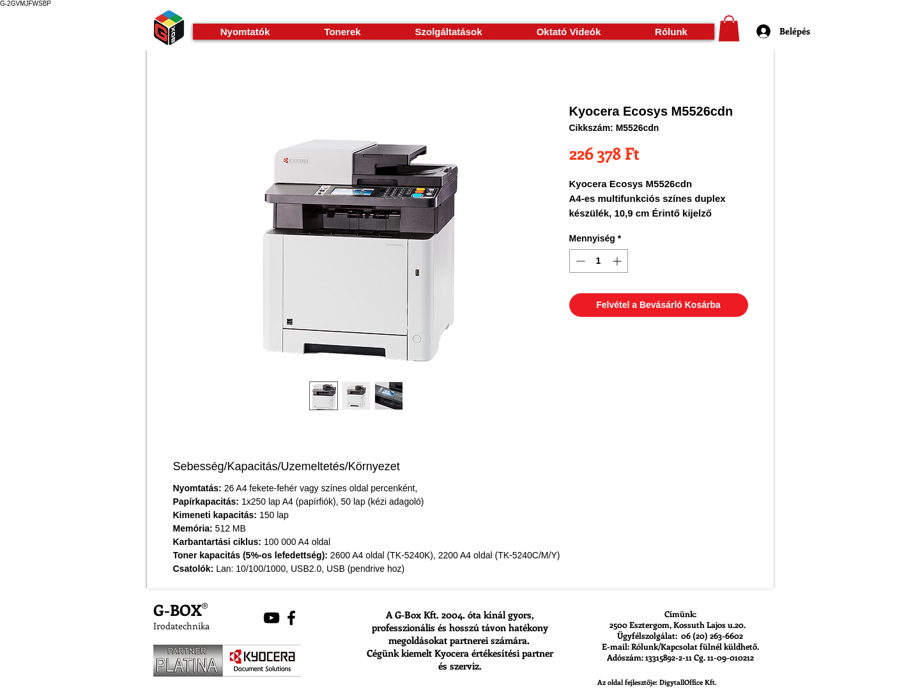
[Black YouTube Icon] (271, 617)
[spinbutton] (598, 261)
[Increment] (618, 261)
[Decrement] (579, 261)
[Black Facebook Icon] (291, 617)
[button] (245, 31)
